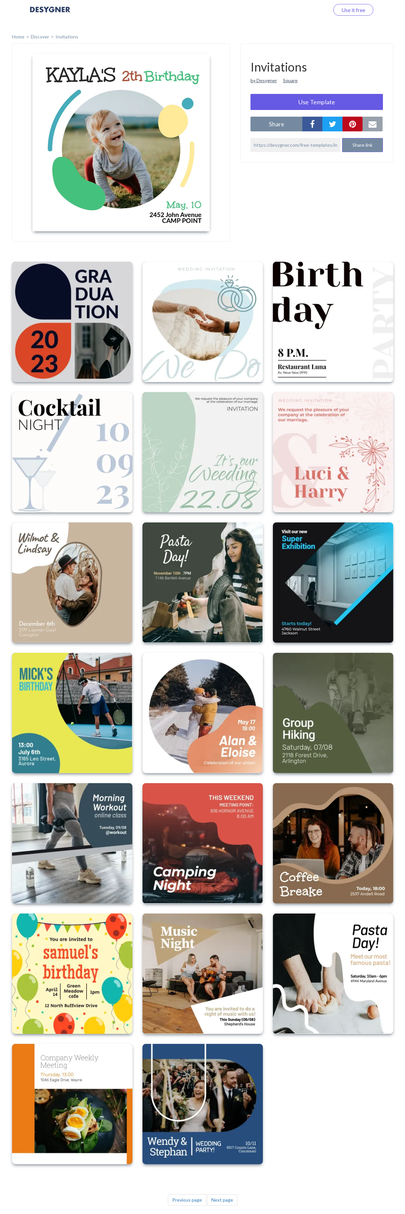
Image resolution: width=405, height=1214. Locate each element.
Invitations (67, 36)
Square (290, 80)
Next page (222, 1200)
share (276, 124)
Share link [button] (362, 145)
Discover (40, 36)
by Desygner (263, 80)
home (18, 36)
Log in (314, 10)
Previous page (187, 1200)
